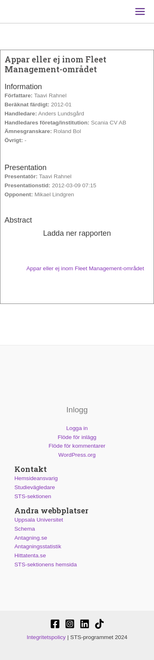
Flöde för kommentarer (76, 446)
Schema (24, 529)
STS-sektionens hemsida (45, 564)
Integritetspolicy (46, 637)
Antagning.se (30, 538)
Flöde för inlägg (76, 437)
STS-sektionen (32, 496)
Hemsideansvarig (36, 478)
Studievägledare (34, 487)
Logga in (76, 428)
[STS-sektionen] (55, 624)
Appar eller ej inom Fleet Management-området (77, 268)
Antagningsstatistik (37, 546)
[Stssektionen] (99, 624)
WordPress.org (77, 455)
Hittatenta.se (30, 555)
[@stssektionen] (70, 624)
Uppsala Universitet (38, 520)
